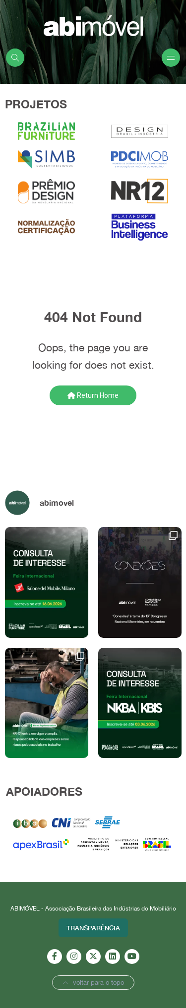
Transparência (93, 928)
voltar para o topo (93, 982)
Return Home (93, 395)
